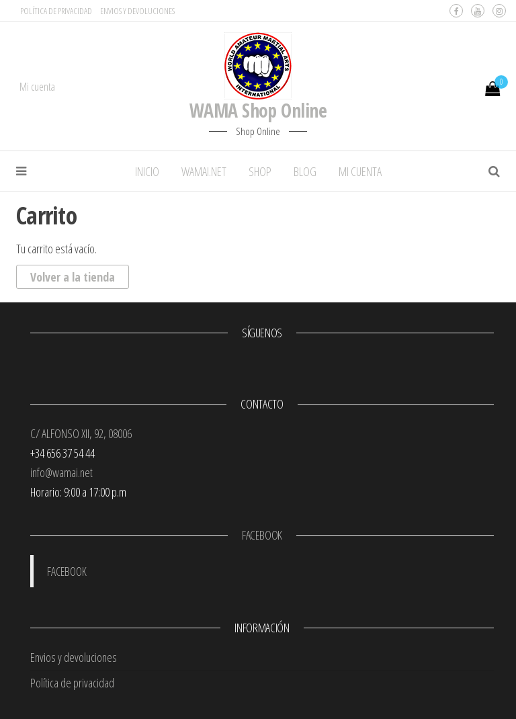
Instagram (499, 11)
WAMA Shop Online (258, 110)
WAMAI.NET (203, 171)
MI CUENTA (360, 171)
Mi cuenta (37, 86)
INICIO (147, 171)
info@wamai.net (61, 472)
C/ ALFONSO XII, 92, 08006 (81, 433)
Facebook (456, 11)
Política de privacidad (56, 11)
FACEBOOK (262, 535)
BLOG (305, 171)
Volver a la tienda (72, 277)
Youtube (477, 11)
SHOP (260, 171)
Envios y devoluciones (137, 11)
